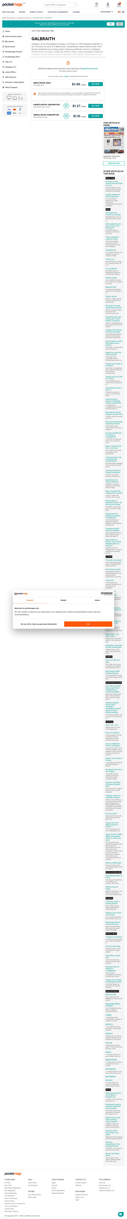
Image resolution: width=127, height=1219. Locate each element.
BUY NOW (96, 84)
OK (88, 624)
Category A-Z (9, 67)
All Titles (7, 1183)
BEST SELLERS (8, 12)
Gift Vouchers (9, 77)
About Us (102, 1183)
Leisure (76, 12)
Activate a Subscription (13, 82)
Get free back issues (12, 36)
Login (66, 76)
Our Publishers (10, 1196)
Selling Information (81, 1194)
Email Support (33, 1185)
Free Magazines (10, 1190)
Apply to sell (79, 1197)
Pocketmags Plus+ (11, 57)
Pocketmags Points (58, 1190)
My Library (8, 41)
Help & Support (9, 87)
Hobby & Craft (36, 12)
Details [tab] (63, 600)
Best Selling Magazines (12, 1188)
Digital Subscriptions (8, 18)
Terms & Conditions (11, 1206)
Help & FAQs (32, 1183)
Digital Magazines (58, 1193)
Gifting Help (32, 1197)
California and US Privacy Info (15, 1203)
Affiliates (78, 1185)
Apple (54, 1183)
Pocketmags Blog (11, 1193)
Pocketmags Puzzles (12, 52)
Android (54, 1185)
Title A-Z (7, 62)
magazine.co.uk (104, 1188)
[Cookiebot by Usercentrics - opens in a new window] (102, 593)
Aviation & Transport (58, 12)
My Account (8, 46)
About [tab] (97, 600)
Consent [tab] (29, 600)
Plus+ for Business (11, 1198)
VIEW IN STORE (114, 163)
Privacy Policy (9, 1201)
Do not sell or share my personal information (39, 624)
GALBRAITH (48, 18)
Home (6, 31)
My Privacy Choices (11, 1211)
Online (54, 1188)
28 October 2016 (37, 18)
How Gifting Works (34, 1194)
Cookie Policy (9, 1209)
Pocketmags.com (105, 1185)
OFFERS (22, 12)
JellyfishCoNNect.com (106, 1190)
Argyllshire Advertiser (24, 18)
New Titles (8, 1185)
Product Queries (81, 1183)
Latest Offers (9, 72)
